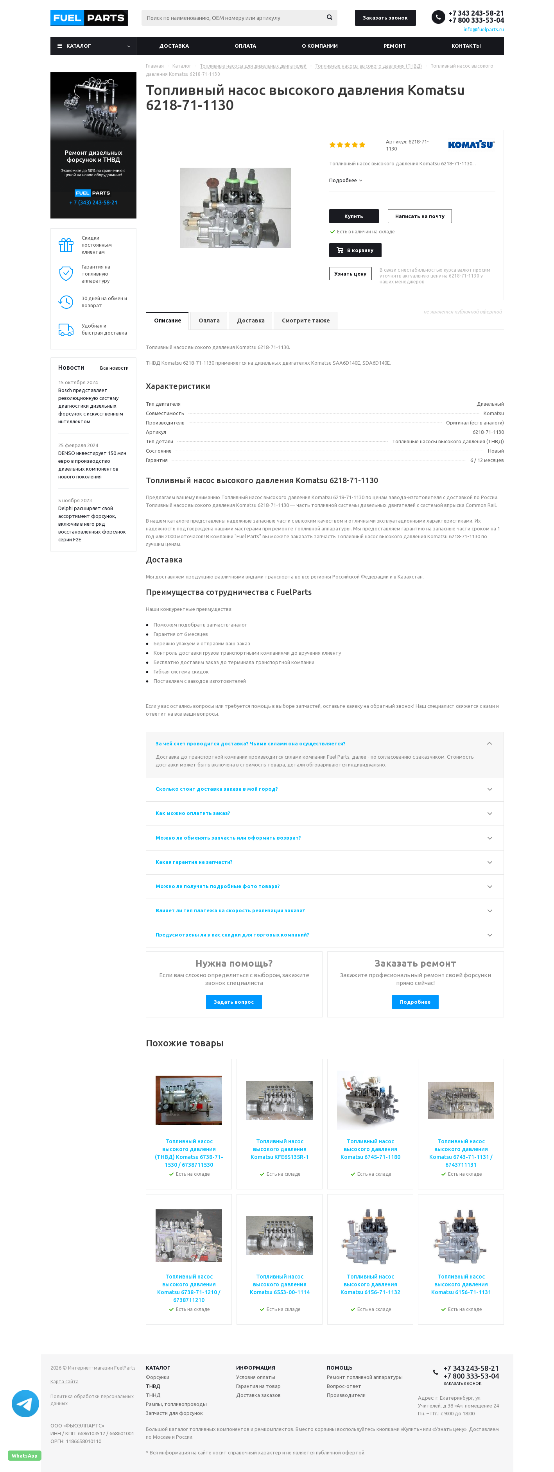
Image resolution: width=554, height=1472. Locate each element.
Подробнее (415, 1002)
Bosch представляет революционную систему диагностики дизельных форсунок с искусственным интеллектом (90, 405)
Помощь (340, 1367)
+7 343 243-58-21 (476, 12)
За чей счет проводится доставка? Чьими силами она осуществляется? (251, 743)
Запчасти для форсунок (174, 1413)
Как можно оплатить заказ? (193, 813)
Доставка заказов (258, 1395)
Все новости (114, 368)
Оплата (245, 45)
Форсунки (157, 1377)
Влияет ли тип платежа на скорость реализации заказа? (230, 910)
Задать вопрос (234, 1002)
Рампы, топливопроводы (176, 1404)
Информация (255, 1367)
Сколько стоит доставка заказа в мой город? (217, 789)
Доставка (174, 45)
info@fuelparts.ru (484, 29)
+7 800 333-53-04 (476, 19)
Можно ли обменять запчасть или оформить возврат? (228, 837)
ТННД (153, 1395)
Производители (346, 1395)
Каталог (78, 45)
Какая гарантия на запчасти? (194, 862)
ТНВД (153, 1386)
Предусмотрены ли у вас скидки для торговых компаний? (232, 934)
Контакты (466, 45)
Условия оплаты (255, 1377)
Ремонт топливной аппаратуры (365, 1377)
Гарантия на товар (258, 1386)
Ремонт (395, 45)
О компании (320, 45)
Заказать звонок (385, 17)
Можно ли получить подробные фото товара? (218, 886)
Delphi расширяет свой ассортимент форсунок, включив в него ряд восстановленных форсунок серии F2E (92, 523)
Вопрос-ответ (344, 1386)
